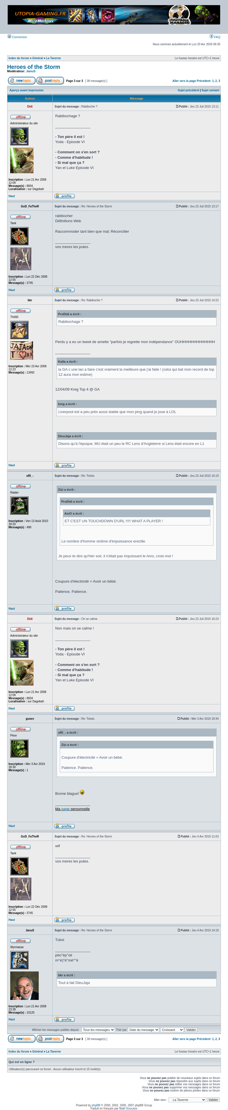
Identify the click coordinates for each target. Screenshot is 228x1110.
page (65, 809)
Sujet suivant (210, 90)
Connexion (17, 37)
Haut (12, 196)
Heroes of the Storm (33, 67)
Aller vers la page (184, 80)
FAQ (215, 37)
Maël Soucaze (128, 1108)
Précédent (203, 80)
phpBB (96, 1105)
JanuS (31, 71)
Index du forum (19, 58)
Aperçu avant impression (26, 90)
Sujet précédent (188, 90)
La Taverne (53, 58)
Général (37, 58)
